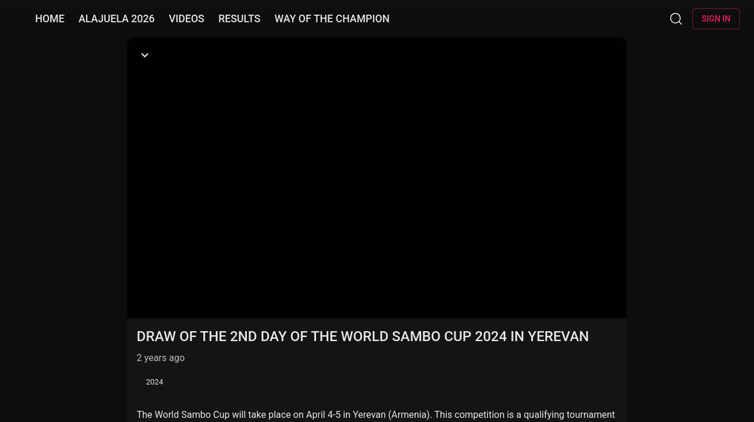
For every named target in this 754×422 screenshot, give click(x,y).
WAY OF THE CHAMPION (331, 19)
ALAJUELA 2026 (117, 19)
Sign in (716, 18)
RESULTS (239, 19)
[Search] (676, 19)
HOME (49, 19)
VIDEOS (187, 19)
